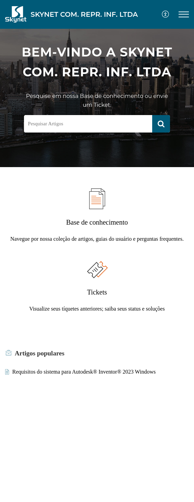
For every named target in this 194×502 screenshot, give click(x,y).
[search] (88, 124)
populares (39, 353)
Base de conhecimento (97, 222)
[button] (184, 14)
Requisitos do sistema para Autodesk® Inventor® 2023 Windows (84, 372)
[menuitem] (165, 15)
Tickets (97, 292)
